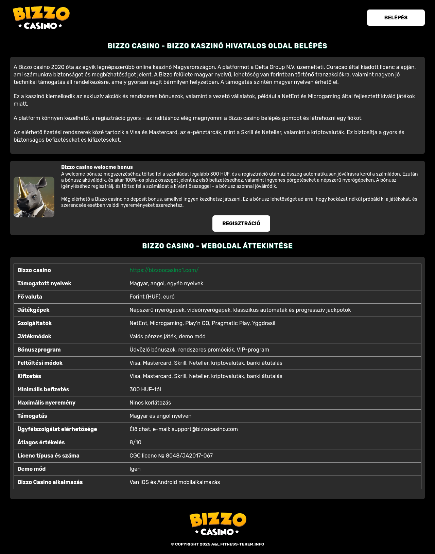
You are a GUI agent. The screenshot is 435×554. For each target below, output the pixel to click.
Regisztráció (241, 223)
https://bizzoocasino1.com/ (163, 270)
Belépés (395, 18)
